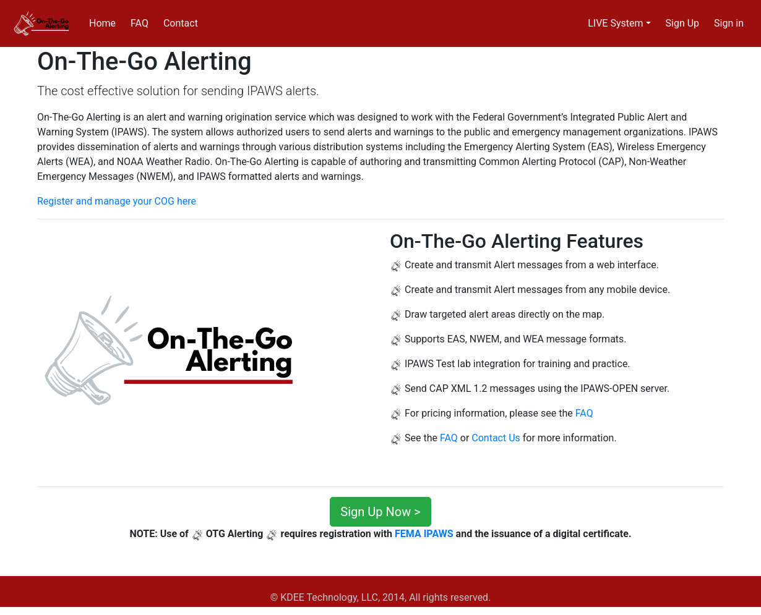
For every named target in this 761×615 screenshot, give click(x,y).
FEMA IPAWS (424, 534)
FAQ (139, 23)
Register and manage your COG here (116, 201)
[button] (62, 353)
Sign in (729, 23)
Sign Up (683, 23)
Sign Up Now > (380, 511)
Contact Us (495, 438)
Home (102, 23)
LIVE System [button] (615, 23)
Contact (180, 23)
